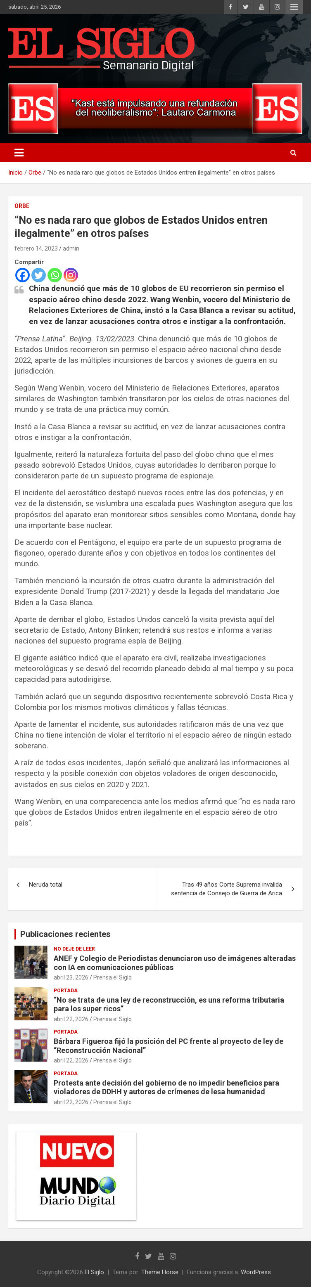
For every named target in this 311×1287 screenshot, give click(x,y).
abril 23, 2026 (71, 977)
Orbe (21, 206)
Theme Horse (159, 1272)
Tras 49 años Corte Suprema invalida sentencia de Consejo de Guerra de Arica (226, 889)
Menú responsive (294, 7)
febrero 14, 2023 (36, 248)
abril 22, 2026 (71, 1019)
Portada (66, 991)
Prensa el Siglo (112, 977)
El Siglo (94, 1272)
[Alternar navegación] (19, 152)
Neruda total (45, 884)
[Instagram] (71, 275)
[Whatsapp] (54, 275)
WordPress (256, 1272)
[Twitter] (38, 275)
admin (71, 248)
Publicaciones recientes (65, 934)
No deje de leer (74, 949)
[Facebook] (22, 275)
